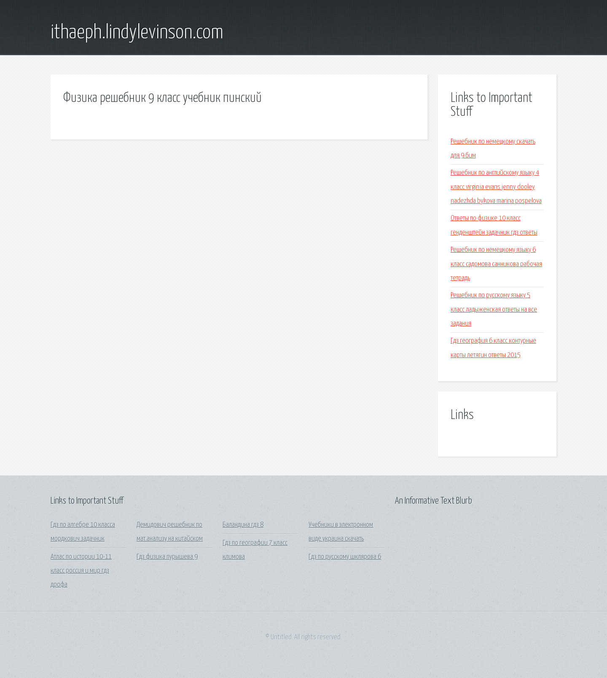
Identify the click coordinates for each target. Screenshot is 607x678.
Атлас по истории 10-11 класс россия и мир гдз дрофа (81, 571)
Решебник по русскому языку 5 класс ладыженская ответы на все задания (494, 309)
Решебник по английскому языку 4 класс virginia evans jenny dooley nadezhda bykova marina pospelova (496, 187)
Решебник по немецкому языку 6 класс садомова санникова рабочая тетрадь (496, 264)
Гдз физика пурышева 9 (167, 557)
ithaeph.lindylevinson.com (137, 33)
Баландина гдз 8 (243, 525)
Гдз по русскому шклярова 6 (345, 557)
